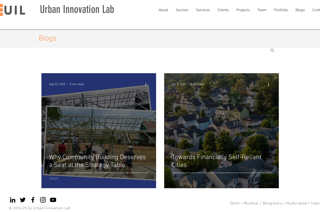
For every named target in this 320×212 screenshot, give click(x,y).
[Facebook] (33, 200)
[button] (272, 50)
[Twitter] (23, 200)
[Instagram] (43, 200)
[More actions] (148, 84)
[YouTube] (53, 200)
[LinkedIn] (12, 200)
